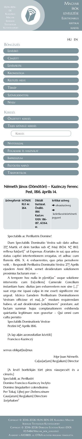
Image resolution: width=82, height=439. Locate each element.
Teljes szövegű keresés (22, 125)
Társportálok (17, 172)
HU (69, 39)
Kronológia (16, 73)
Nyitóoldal (15, 143)
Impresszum (15, 158)
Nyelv (11, 102)
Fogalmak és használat (23, 150)
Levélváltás (14, 65)
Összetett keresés (19, 118)
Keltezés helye (17, 80)
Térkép (12, 87)
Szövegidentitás (18, 95)
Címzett (13, 58)
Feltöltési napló (18, 165)
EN (76, 39)
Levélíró (13, 50)
